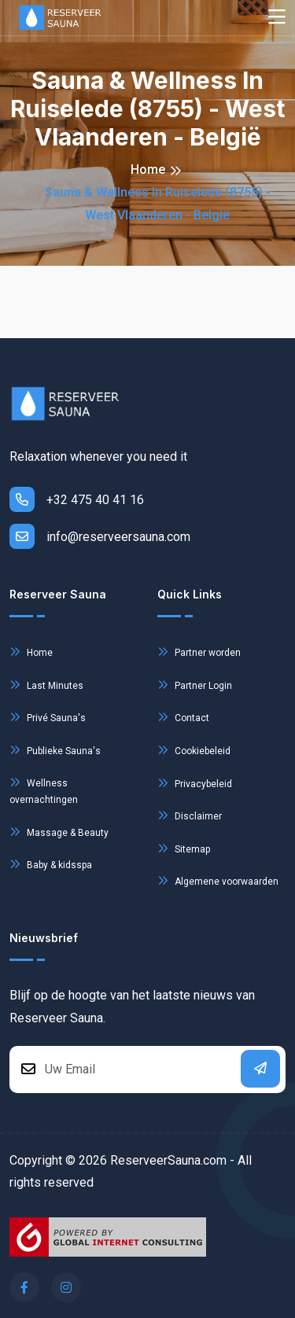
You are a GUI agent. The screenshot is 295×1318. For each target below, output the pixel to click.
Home (148, 169)
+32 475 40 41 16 (76, 499)
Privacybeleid (194, 783)
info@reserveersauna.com (99, 536)
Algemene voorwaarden (217, 880)
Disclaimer (189, 815)
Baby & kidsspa (50, 864)
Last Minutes (46, 684)
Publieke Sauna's (55, 750)
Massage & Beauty (59, 831)
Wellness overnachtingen (43, 789)
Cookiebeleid (193, 750)
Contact (183, 717)
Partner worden (199, 651)
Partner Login (194, 684)
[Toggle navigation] (277, 18)
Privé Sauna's (47, 717)
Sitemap (183, 848)
